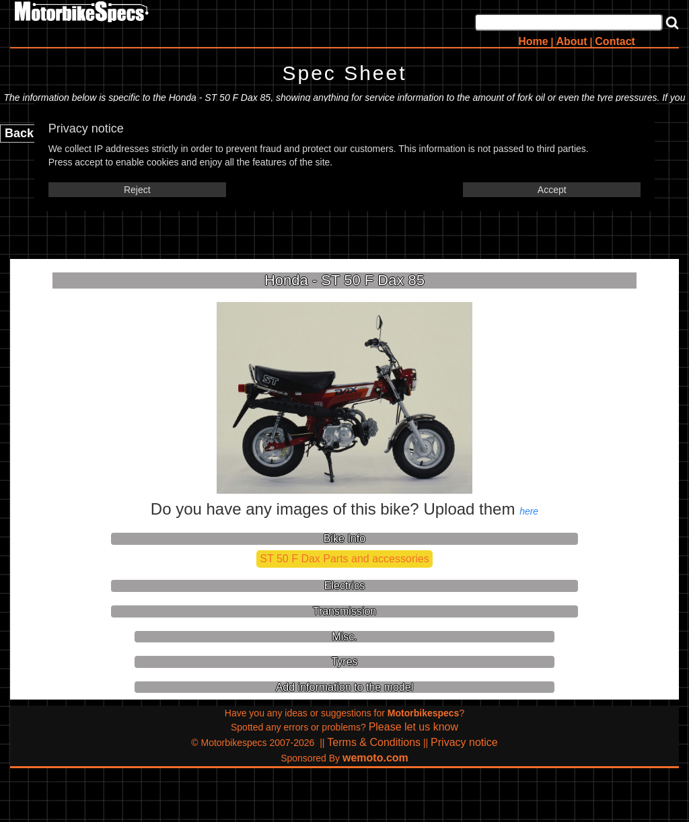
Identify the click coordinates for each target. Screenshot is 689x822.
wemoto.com (375, 757)
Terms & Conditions (374, 742)
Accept (552, 189)
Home (533, 41)
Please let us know (413, 727)
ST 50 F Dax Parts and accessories (344, 558)
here (528, 511)
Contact (615, 41)
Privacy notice (464, 742)
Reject (137, 189)
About (571, 41)
